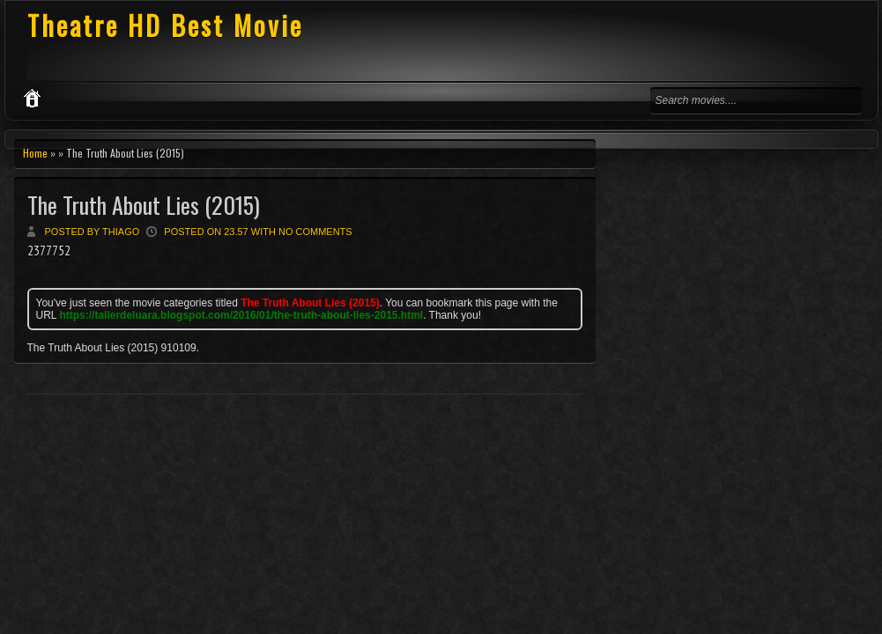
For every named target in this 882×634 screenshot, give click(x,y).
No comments (315, 231)
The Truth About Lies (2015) (143, 205)
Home (35, 152)
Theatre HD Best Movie (165, 25)
